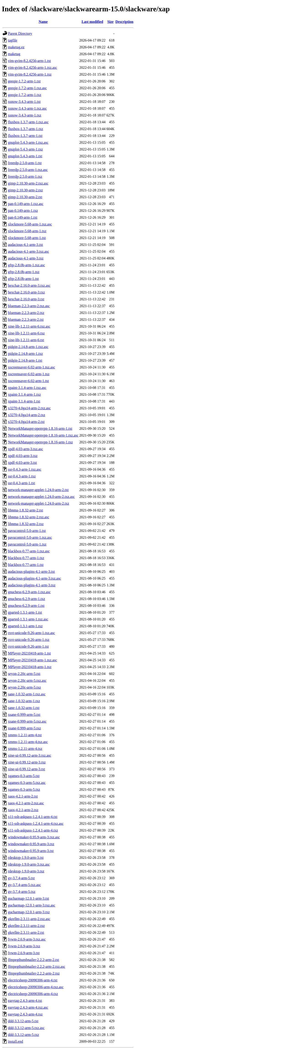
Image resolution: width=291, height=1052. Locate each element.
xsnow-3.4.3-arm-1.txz (24, 115)
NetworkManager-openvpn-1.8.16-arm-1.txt (40, 428)
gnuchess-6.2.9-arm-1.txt (26, 605)
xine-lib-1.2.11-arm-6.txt (26, 340)
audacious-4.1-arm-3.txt (25, 245)
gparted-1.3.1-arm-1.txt (25, 612)
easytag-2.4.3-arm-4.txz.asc (28, 1007)
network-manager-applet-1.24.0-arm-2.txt (38, 490)
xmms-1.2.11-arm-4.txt (25, 735)
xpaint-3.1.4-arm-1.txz (24, 394)
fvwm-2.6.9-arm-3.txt (24, 953)
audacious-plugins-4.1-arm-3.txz (31, 585)
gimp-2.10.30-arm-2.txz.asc (28, 183)
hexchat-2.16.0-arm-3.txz (26, 292)
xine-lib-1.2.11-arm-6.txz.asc (29, 326)
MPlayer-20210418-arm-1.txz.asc (32, 660)
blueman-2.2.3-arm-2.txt (26, 319)
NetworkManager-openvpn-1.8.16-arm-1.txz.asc (43, 435)
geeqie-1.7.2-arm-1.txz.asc (27, 88)
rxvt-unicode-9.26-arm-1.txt (28, 646)
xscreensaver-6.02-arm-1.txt (28, 381)
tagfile (12, 40)
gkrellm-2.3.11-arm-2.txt (26, 932)
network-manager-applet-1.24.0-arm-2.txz (38, 503)
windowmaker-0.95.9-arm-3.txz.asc (34, 837)
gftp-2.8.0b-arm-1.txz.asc (26, 265)
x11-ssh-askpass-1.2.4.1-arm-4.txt (32, 817)
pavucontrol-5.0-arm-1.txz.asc (30, 537)
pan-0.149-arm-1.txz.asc (25, 204)
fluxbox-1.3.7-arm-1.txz (25, 129)
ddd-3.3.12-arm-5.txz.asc (26, 1028)
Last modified (92, 22)
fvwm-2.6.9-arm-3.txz (24, 946)
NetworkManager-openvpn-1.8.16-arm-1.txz (40, 442)
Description (124, 22)
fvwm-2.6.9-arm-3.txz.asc (27, 939)
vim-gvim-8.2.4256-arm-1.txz (30, 74)
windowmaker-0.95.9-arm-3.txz (31, 844)
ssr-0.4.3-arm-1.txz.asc (24, 469)
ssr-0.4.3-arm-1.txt (21, 483)
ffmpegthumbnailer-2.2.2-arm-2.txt (33, 960)
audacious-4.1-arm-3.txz (25, 258)
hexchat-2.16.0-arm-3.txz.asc (29, 285)
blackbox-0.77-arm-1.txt (25, 565)
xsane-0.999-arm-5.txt (24, 714)
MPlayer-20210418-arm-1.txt (29, 653)
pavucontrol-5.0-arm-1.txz (27, 544)
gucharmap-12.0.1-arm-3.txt (28, 898)
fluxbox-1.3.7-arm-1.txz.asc (28, 122)
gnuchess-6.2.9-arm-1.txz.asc (29, 592)
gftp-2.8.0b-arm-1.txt (23, 279)
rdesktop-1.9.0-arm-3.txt (26, 857)
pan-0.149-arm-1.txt (22, 217)
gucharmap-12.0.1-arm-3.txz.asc (31, 905)
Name (43, 22)
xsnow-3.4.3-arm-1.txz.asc (27, 108)
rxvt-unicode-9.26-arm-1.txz (28, 640)
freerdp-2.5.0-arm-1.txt (25, 163)
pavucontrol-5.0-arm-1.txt (27, 531)
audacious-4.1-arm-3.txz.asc (28, 251)
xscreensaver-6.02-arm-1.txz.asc (31, 367)
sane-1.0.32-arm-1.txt (23, 708)
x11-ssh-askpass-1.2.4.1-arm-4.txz (33, 830)
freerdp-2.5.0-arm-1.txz (25, 176)
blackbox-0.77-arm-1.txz (26, 558)
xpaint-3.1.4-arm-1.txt (24, 401)
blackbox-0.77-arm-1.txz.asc (29, 551)
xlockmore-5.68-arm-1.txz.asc (30, 224)
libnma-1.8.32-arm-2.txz (26, 524)
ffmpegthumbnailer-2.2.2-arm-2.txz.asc (36, 966)
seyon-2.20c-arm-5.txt (24, 674)
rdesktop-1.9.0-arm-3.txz (26, 871)
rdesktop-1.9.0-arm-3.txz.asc (29, 864)
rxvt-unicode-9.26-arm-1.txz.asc (31, 633)
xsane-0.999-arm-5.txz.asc (27, 721)
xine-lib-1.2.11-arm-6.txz (26, 333)
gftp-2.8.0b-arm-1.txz (23, 272)
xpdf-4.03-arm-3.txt (22, 462)
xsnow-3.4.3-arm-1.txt (24, 102)
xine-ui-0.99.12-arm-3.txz (27, 762)
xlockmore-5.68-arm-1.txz (27, 231)
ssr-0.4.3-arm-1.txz (22, 476)
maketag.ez (16, 47)
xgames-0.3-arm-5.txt (24, 776)
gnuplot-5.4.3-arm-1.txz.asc (28, 142)
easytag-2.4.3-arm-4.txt (25, 1001)
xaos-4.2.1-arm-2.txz (23, 810)
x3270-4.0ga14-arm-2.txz (26, 415)
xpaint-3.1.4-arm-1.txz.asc (27, 388)
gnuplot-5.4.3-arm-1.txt (25, 156)
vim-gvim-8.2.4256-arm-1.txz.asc (32, 67)
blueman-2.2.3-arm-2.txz (26, 313)
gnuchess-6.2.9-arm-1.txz (26, 599)
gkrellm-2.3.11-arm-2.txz (26, 926)
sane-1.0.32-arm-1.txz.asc (26, 694)
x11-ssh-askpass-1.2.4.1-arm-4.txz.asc (35, 823)
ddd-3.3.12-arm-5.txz (23, 1035)
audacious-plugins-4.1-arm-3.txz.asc (34, 578)
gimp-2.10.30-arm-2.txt (25, 197)
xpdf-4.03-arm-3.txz (23, 456)
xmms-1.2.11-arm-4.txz (25, 749)
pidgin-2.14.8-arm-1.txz (25, 354)
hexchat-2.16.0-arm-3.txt (26, 299)
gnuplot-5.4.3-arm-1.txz (25, 149)
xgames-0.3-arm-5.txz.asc (27, 783)
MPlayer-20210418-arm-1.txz (29, 667)
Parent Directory (20, 33)
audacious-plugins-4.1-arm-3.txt (31, 571)
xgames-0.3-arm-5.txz (24, 789)
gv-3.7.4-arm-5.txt (21, 878)
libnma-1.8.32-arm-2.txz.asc (28, 517)
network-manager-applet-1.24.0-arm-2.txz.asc (41, 497)
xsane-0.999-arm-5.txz (24, 728)
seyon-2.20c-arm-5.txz (24, 687)
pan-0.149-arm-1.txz (23, 210)
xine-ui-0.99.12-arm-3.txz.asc (29, 755)
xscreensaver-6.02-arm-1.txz (29, 374)
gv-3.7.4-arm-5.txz (21, 892)
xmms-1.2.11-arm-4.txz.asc (28, 742)
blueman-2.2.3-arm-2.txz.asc (29, 306)
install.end (15, 1041)
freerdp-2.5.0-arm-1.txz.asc (28, 170)
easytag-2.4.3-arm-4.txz (25, 1014)
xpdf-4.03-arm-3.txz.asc (25, 449)
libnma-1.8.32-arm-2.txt (25, 510)
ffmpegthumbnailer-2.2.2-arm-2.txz (34, 973)
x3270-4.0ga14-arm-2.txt (26, 422)
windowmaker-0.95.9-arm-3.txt (31, 851)
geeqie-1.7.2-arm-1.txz (24, 95)
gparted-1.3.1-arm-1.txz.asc (28, 619)
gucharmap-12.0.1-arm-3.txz (29, 912)
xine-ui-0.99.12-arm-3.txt (26, 769)
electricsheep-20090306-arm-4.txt (32, 980)
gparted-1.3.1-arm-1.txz (25, 626)
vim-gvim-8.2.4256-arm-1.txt (29, 61)
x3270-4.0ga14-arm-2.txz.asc (29, 408)
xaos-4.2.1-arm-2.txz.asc (26, 803)
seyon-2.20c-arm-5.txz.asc (27, 680)
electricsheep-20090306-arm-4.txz (33, 994)
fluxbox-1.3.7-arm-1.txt (25, 136)
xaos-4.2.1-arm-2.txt (23, 796)
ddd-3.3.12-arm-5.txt (23, 1021)
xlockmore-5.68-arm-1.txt (27, 238)
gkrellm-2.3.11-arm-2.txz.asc (29, 919)
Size (110, 22)
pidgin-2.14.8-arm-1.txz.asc (28, 347)
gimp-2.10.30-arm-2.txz (25, 190)
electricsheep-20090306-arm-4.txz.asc (35, 987)
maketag (14, 54)
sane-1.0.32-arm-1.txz (24, 701)
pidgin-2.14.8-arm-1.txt (25, 360)
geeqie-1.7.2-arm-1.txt (24, 81)
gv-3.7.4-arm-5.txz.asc (24, 885)
